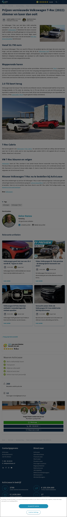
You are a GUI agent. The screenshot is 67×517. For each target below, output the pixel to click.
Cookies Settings (33, 512)
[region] (33, 507)
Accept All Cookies (33, 506)
